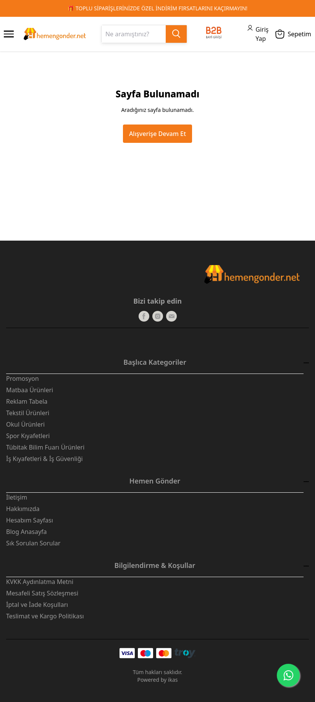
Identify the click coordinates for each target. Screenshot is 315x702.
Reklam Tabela (26, 401)
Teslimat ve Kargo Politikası (45, 616)
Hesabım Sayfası (29, 520)
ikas (173, 679)
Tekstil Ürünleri (27, 413)
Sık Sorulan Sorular (33, 543)
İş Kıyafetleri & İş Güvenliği (44, 459)
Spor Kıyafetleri (28, 436)
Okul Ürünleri (25, 424)
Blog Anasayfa (26, 531)
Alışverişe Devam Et (157, 133)
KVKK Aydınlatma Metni (39, 581)
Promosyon (22, 378)
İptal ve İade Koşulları (37, 604)
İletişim (16, 497)
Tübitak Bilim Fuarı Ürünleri (45, 447)
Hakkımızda (22, 509)
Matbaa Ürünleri (29, 390)
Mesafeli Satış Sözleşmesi (42, 593)
